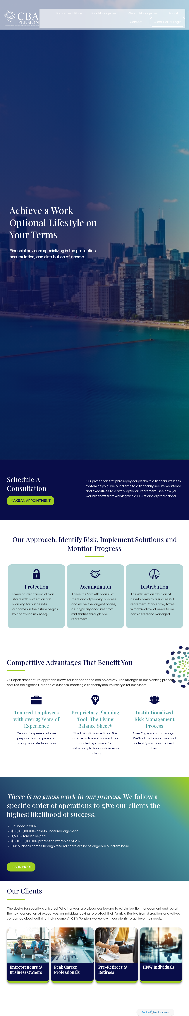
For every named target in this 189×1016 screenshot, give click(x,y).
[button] (69, 6)
